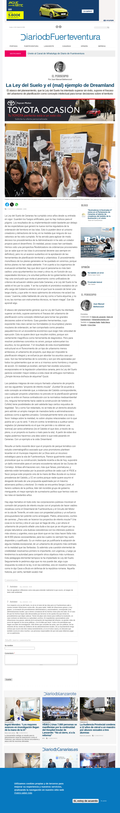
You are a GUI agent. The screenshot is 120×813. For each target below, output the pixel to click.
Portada (14, 46)
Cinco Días (92, 325)
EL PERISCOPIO (60, 76)
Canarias (66, 46)
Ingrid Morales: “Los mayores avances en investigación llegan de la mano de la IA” (22, 727)
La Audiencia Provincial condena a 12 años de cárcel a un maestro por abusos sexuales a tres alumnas (97, 728)
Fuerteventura (31, 46)
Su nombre (9, 645)
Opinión (84, 46)
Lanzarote (49, 46)
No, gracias (104, 800)
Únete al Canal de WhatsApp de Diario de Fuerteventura (56, 53)
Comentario (10, 653)
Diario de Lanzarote (99, 317)
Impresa (102, 46)
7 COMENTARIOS (52, 738)
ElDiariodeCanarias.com (100, 319)
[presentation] (22, 672)
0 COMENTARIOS (23, 733)
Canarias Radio (94, 322)
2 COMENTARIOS (11, 209)
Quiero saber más (23, 793)
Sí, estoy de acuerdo (86, 800)
